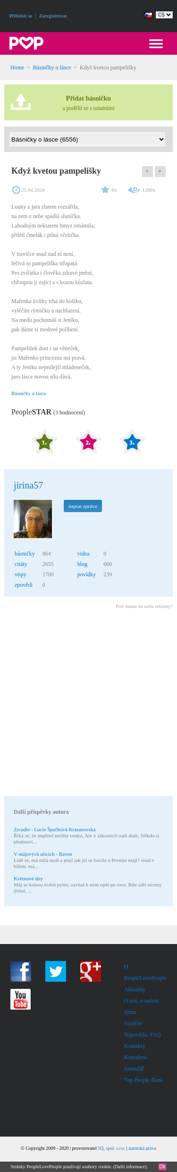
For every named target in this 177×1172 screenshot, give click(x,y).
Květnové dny (28, 878)
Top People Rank (143, 1080)
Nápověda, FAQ (142, 1034)
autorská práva (142, 1148)
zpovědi (24, 585)
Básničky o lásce (52, 67)
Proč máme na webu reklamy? (144, 606)
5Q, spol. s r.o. (111, 1148)
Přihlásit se (21, 15)
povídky (86, 574)
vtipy (20, 574)
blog (82, 564)
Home (17, 67)
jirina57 (28, 485)
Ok (163, 1166)
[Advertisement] (88, 704)
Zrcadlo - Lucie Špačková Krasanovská (55, 829)
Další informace (130, 1166)
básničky (25, 553)
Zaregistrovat (53, 15)
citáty (21, 564)
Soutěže (133, 1023)
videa (83, 553)
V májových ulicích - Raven (43, 854)
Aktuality (134, 989)
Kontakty (134, 1046)
